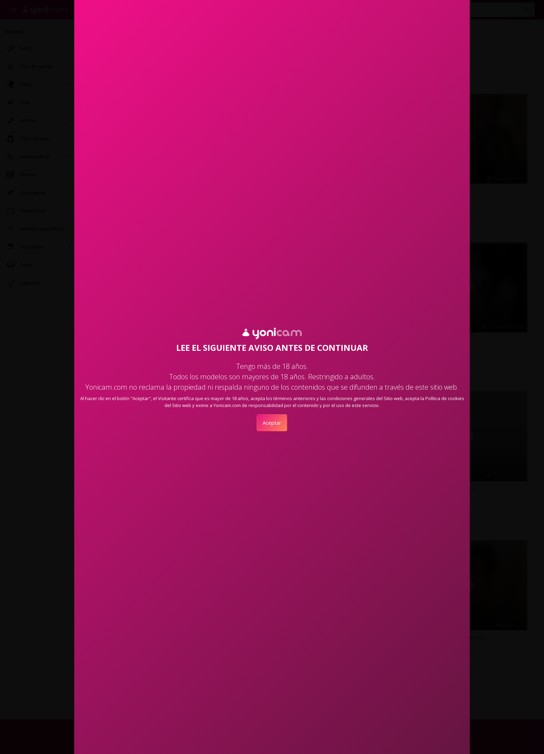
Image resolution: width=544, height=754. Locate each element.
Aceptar (272, 422)
